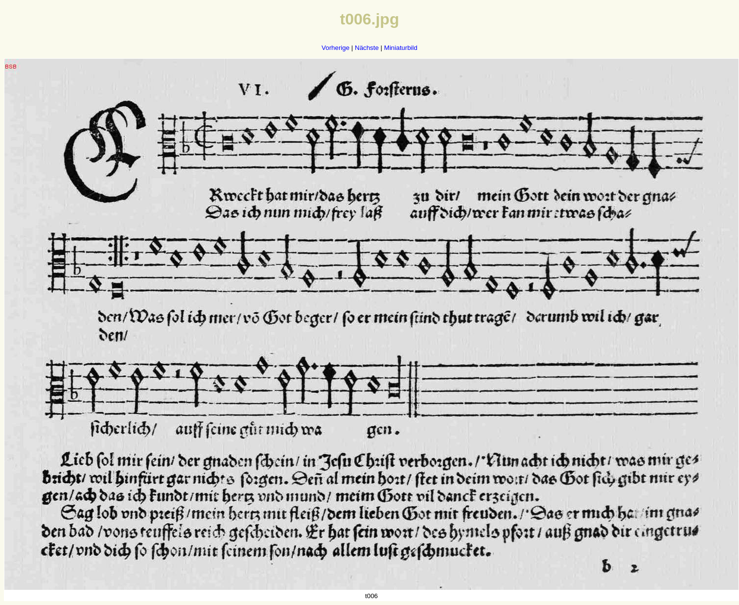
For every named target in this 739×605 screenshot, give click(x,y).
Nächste (367, 47)
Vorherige (335, 47)
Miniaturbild (400, 47)
